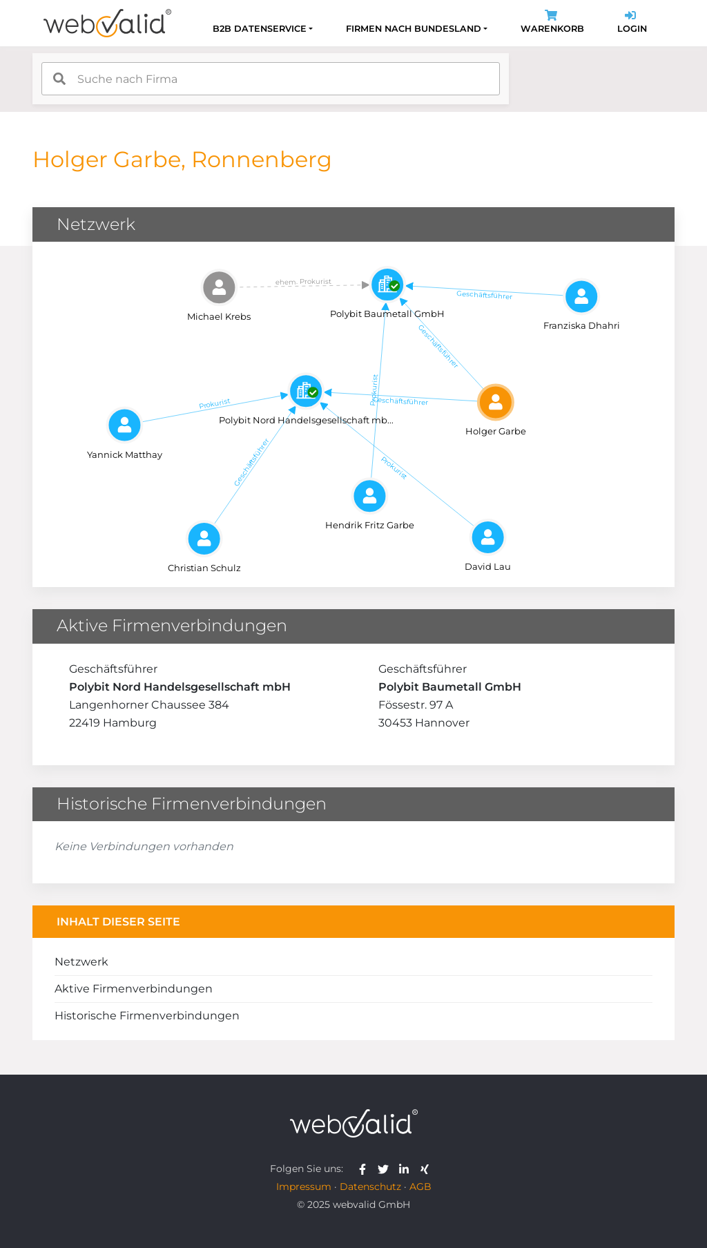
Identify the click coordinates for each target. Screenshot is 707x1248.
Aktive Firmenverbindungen (134, 988)
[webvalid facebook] (365, 1168)
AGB (420, 1186)
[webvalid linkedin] (407, 1168)
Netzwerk (81, 961)
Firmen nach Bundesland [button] (413, 28)
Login (632, 23)
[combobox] (270, 78)
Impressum (303, 1186)
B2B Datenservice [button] (260, 28)
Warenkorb (552, 23)
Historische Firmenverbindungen (147, 1015)
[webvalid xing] (426, 1168)
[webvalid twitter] (386, 1168)
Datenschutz (370, 1186)
